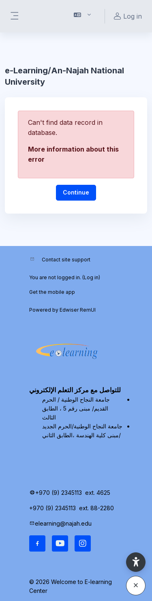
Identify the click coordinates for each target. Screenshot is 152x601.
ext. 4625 (98, 492)
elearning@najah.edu (63, 523)
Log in (91, 277)
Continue (76, 192)
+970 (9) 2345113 (58, 492)
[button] (82, 16)
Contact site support (66, 260)
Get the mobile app (52, 292)
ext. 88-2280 (97, 508)
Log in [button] (126, 16)
